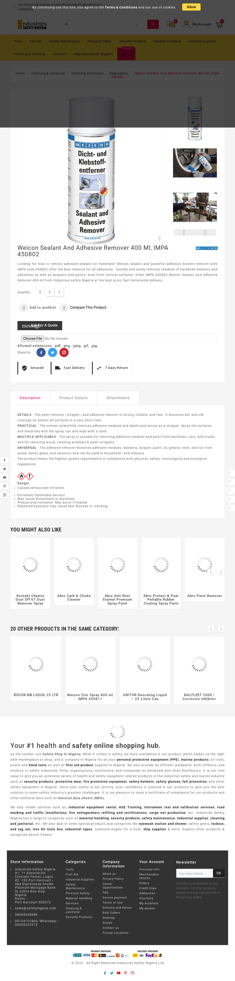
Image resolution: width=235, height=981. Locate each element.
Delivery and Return (117, 907)
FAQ (106, 892)
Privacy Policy (113, 878)
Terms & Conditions (121, 7)
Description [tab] (30, 398)
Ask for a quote (40, 326)
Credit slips (148, 888)
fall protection (194, 781)
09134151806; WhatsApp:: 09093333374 (36, 922)
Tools (70, 869)
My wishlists (148, 903)
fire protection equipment (105, 781)
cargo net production (167, 813)
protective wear (69, 781)
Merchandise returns (149, 876)
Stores (107, 922)
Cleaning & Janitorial (74, 910)
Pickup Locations (116, 933)
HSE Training (130, 807)
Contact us (111, 927)
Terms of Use (113, 902)
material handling (94, 818)
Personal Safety (78, 893)
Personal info (149, 869)
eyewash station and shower (163, 824)
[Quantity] (40, 292)
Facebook (41, 352)
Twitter (52, 352)
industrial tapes (78, 829)
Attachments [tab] (118, 398)
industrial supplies (192, 818)
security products (38, 781)
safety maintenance (158, 818)
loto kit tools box (48, 829)
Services (72, 903)
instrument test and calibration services (179, 807)
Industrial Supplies (80, 879)
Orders (144, 883)
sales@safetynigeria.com (35, 908)
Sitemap (109, 917)
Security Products (79, 917)
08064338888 (26, 914)
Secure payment (115, 897)
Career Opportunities (113, 885)
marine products (195, 759)
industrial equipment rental (92, 807)
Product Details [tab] (73, 398)
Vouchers (146, 898)
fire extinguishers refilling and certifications (108, 813)
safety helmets (141, 781)
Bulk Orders (111, 912)
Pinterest (64, 352)
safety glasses (168, 781)
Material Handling (79, 898)
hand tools (38, 765)
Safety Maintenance (75, 886)
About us (109, 873)
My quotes (147, 908)
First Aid (72, 874)
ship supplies (154, 829)
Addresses (147, 893)
